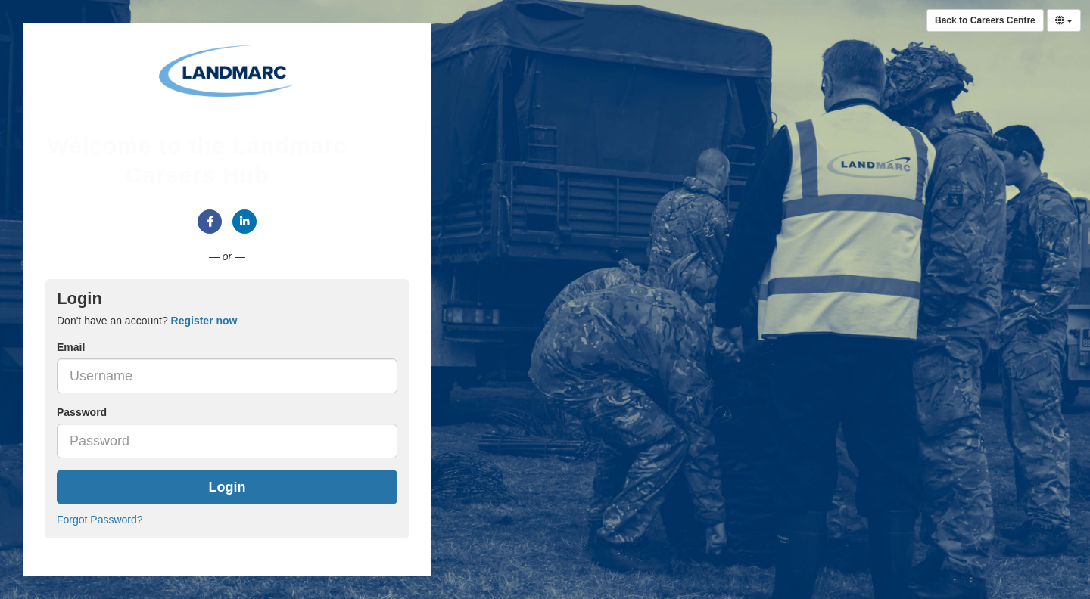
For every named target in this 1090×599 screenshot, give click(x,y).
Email (71, 347)
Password (82, 412)
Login (227, 487)
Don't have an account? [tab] (147, 321)
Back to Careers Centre (985, 20)
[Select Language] (1064, 20)
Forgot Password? (100, 520)
